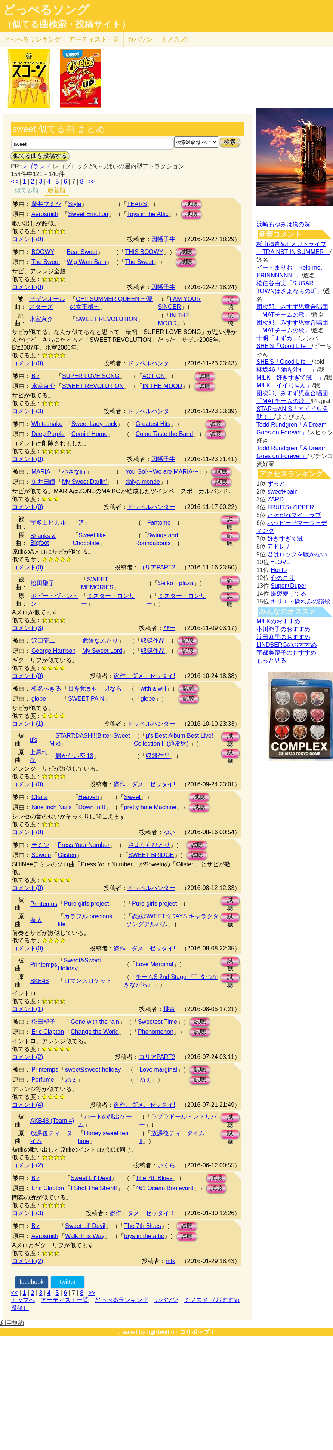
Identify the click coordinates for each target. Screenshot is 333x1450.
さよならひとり (149, 845)
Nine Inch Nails (51, 807)
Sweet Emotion (88, 214)
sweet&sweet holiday (93, 1069)
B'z (35, 376)
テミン (40, 845)
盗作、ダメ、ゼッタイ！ (142, 1213)
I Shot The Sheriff (94, 1188)
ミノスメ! (174, 39)
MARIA (40, 472)
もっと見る (271, 660)
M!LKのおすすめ (278, 621)
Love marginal (158, 1069)
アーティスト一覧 (65, 1300)
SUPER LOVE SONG (91, 376)
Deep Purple (48, 434)
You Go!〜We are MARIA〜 (161, 472)
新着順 (56, 190)
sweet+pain (282, 491)
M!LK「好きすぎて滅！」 (290, 377)
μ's (33, 740)
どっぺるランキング (121, 1300)
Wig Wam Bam (86, 262)
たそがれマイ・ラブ (294, 515)
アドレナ (279, 546)
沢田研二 (43, 641)
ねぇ (71, 1079)
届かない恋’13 (74, 756)
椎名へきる (46, 688)
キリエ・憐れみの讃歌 (300, 601)
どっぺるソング (46, 9)
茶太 (36, 920)
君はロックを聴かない (297, 554)
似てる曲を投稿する (40, 156)
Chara (39, 797)
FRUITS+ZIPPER (290, 507)
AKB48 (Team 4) (52, 1121)
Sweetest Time (157, 1022)
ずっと (276, 483)
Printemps (43, 904)
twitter (68, 1282)
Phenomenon (155, 1032)
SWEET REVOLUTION (107, 319)
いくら (166, 1165)
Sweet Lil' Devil (91, 1178)
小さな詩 (74, 472)
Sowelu (41, 855)
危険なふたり (100, 641)
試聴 (191, 204)
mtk (170, 1261)
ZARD (275, 499)
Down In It (91, 807)
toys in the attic (144, 1236)
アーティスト (94, 39)
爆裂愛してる (288, 593)
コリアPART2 (157, 567)
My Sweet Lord (102, 651)
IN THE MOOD (162, 386)
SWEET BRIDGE (151, 855)
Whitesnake (47, 424)
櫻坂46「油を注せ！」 (286, 369)
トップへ (23, 1300)
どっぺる (32, 39)
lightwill (158, 1332)
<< (14, 181)
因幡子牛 (163, 239)
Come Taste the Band (164, 434)
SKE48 (39, 981)
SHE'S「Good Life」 (284, 346)
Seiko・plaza (175, 583)
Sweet (132, 797)
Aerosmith (44, 214)
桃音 (169, 1009)
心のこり (283, 578)
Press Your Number (84, 845)
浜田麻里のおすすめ (283, 637)
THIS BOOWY (144, 252)
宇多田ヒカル (48, 522)
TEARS (137, 204)
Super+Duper (288, 586)
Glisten (67, 855)
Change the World (95, 1032)
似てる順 (26, 190)
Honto (279, 570)
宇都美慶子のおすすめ (286, 652)
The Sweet (45, 262)
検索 (230, 142)
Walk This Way (84, 1236)
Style (74, 204)
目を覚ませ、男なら (95, 688)
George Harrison (53, 651)
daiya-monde (142, 482)
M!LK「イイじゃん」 (284, 385)
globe (38, 698)
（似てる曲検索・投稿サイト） (66, 24)
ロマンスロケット (88, 980)
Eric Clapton (47, 1032)
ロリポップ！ (197, 1332)
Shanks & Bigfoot (43, 539)
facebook (31, 1282)
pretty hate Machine (150, 807)
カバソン (140, 39)
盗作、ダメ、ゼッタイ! (144, 676)
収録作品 (153, 641)
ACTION (153, 376)
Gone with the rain (95, 1022)
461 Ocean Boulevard (165, 1188)
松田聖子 (43, 583)
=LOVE (280, 562)
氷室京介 (41, 319)
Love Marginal (154, 964)
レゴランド (36, 166)
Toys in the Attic (148, 214)
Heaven (88, 797)
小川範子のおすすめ (283, 629)
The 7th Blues (154, 1178)
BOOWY (42, 252)
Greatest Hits (153, 424)
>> (91, 181)
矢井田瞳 (43, 482)
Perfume (42, 1079)
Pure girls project (86, 903)
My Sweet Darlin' (84, 482)
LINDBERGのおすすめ (286, 645)
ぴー (169, 628)
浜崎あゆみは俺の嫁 (283, 224)
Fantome (159, 522)
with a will (153, 688)
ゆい (169, 832)
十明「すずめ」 (277, 338)
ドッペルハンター (151, 363)
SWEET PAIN (86, 698)
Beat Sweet (82, 252)
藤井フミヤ (46, 204)
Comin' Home (89, 434)
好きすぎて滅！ (288, 538)
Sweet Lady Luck (94, 424)
